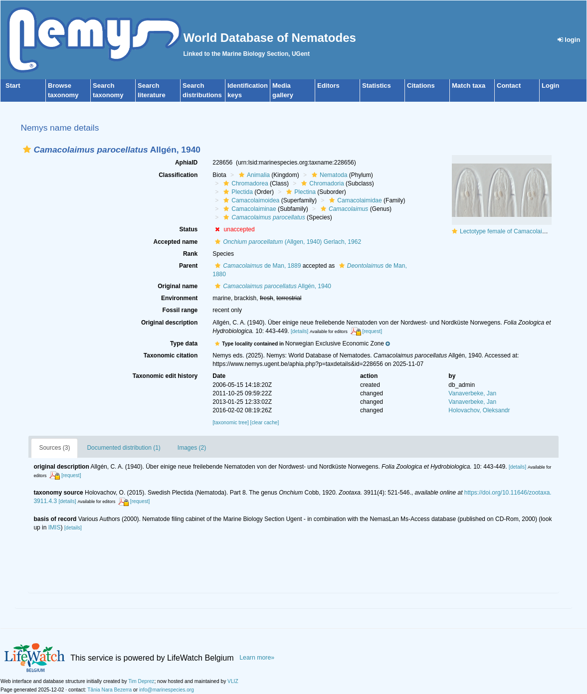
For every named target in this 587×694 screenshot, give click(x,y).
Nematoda (328, 175)
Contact (509, 85)
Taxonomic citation (170, 355)
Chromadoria (321, 183)
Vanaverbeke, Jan (472, 393)
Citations (421, 85)
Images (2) (192, 447)
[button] (26, 149)
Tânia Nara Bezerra (109, 690)
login (569, 39)
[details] (299, 331)
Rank (190, 253)
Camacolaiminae (248, 208)
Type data (183, 343)
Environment (179, 298)
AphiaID (186, 162)
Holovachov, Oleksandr (479, 410)
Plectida (237, 191)
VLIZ (232, 681)
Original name (177, 286)
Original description (169, 322)
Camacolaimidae (354, 200)
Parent (188, 265)
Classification (178, 175)
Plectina (300, 191)
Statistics (376, 85)
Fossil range (180, 310)
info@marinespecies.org (166, 690)
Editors (328, 85)
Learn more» (256, 657)
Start (12, 85)
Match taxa (468, 85)
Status (189, 229)
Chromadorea (244, 183)
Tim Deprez (141, 681)
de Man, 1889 (256, 265)
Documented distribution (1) (123, 447)
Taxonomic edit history (165, 375)
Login (550, 85)
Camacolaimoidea (250, 200)
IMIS (54, 527)
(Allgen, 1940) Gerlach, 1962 (286, 241)
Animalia (253, 175)
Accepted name (176, 241)
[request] (372, 331)
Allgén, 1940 (271, 286)
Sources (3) (54, 447)
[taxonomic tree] (230, 422)
